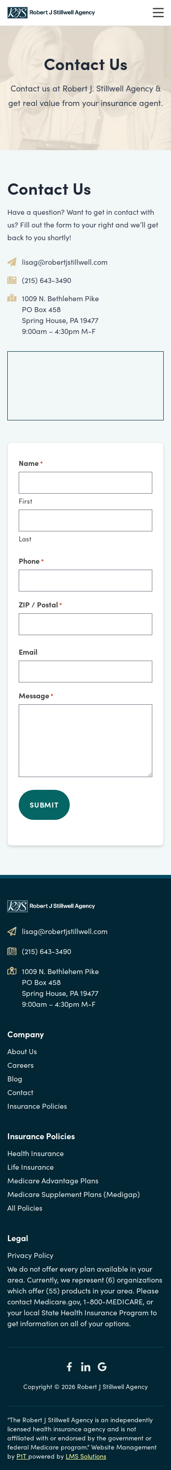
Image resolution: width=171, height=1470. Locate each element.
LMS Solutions (86, 1456)
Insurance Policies (37, 1106)
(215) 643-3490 (46, 280)
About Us (22, 1051)
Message (36, 695)
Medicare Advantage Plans (52, 1180)
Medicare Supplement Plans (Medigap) (73, 1194)
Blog (14, 1078)
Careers (20, 1065)
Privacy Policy (30, 1255)
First (25, 500)
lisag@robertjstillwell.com (65, 262)
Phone (31, 561)
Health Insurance (35, 1153)
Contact (20, 1092)
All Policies (24, 1207)
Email (28, 652)
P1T (22, 1456)
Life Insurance (30, 1167)
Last (25, 538)
